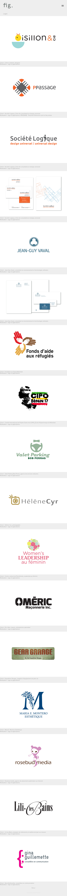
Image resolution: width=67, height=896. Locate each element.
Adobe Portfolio (36, 892)
